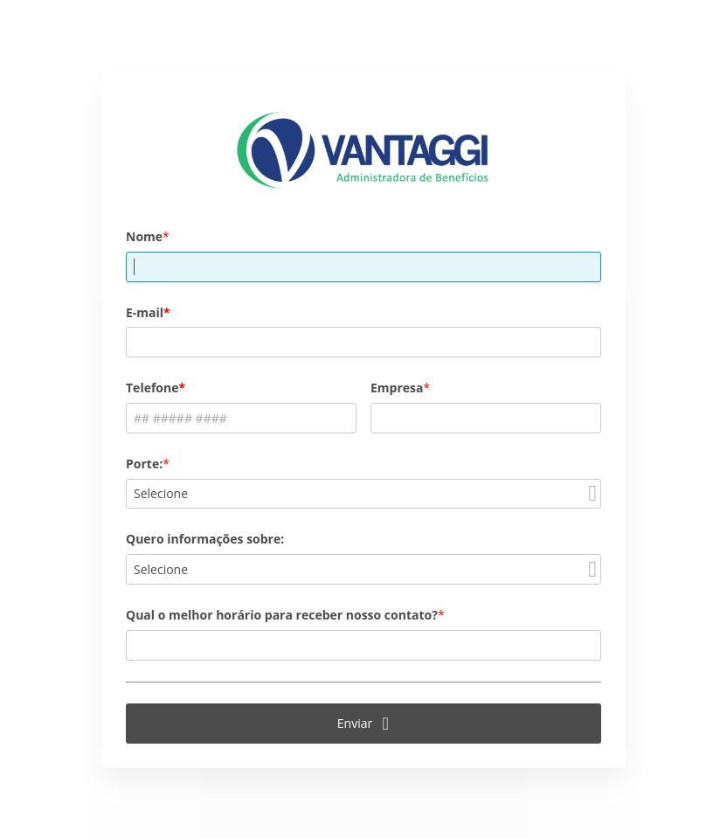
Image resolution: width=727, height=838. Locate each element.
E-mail (144, 312)
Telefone (152, 387)
